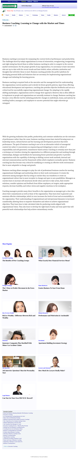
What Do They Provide (22, 425)
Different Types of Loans (48, 5)
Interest (64, 15)
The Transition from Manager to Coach (12, 424)
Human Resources (43, 313)
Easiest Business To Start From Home (51, 288)
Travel (7, 15)
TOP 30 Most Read (26, 5)
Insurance (5, 340)
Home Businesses (42, 285)
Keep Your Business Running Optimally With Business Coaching (18, 413)
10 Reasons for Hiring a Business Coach (12, 438)
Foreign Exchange (7, 285)
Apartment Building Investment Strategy (52, 343)
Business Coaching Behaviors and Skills (12, 430)
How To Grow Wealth (8, 313)
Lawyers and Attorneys (44, 368)
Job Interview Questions (10, 370)
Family (48, 15)
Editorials (5, 20)
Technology (35, 15)
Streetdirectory (36, 456)
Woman (71, 15)
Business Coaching (10, 23)
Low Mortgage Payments (41, 10)
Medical (21, 15)
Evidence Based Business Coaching (11, 432)
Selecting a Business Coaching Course (12, 433)
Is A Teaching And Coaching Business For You (13, 416)
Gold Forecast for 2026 (29, 10)
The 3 (4, 421)
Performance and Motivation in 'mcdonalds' (53, 315)
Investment (41, 340)
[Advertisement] (19, 42)
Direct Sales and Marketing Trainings (11, 417)
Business (56, 15)
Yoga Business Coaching (9, 436)
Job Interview (6, 368)
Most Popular (7, 244)
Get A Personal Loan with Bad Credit (50, 7)
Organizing (5, 441)
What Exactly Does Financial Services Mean (53, 260)
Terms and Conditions (44, 456)
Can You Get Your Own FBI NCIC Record (17, 398)
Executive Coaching (7, 258)
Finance (40, 258)
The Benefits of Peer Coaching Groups (15, 260)
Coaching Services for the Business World (12, 428)
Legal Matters (6, 395)
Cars (27, 15)
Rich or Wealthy (8, 315)
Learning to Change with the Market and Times (42, 23)
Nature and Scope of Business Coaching (12, 440)
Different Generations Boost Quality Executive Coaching (16, 419)
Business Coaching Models (9, 435)
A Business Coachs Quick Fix (15, 441)
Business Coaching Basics (9, 443)
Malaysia (36, 1)
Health (13, 15)
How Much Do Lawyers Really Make (51, 370)
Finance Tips (10, 10)
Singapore (23, 1)
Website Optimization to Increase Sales (12, 422)
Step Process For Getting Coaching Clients (16, 421)
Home (42, 15)
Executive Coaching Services (10, 425)
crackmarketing (8, 25)
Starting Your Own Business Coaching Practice (14, 427)
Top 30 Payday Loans (18, 10)
